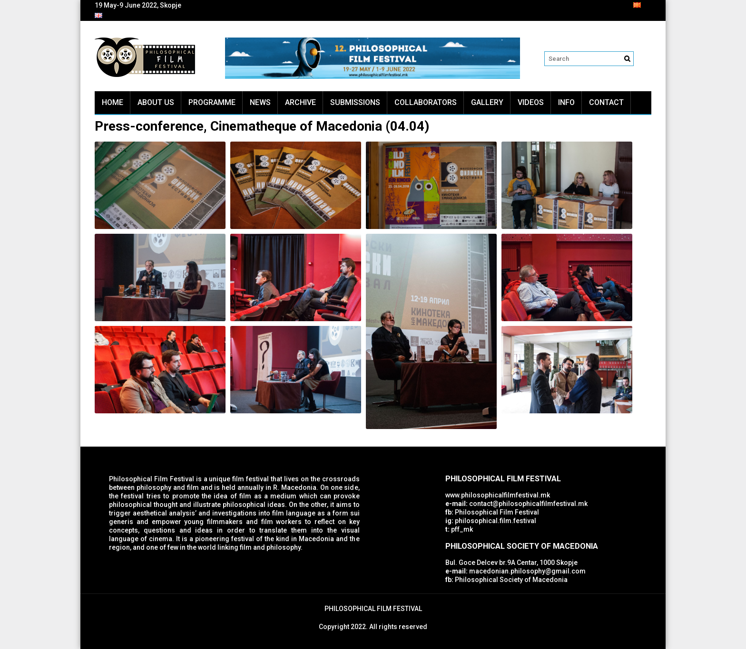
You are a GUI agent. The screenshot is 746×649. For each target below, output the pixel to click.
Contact (606, 102)
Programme (212, 102)
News (260, 102)
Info (566, 102)
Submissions (355, 102)
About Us (155, 102)
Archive (300, 102)
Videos (531, 102)
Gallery (487, 102)
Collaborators (425, 102)
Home (112, 102)
